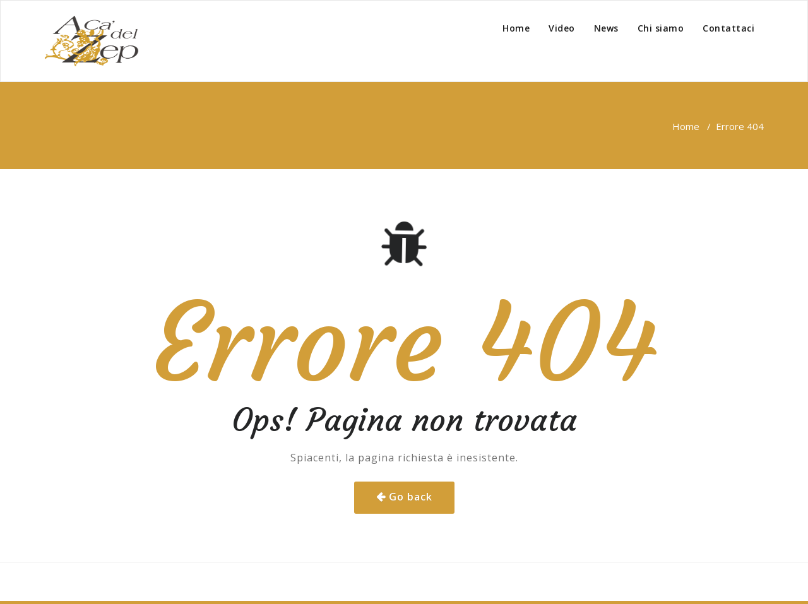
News (606, 28)
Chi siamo (661, 28)
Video (562, 28)
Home (516, 28)
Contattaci (728, 28)
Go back (410, 497)
